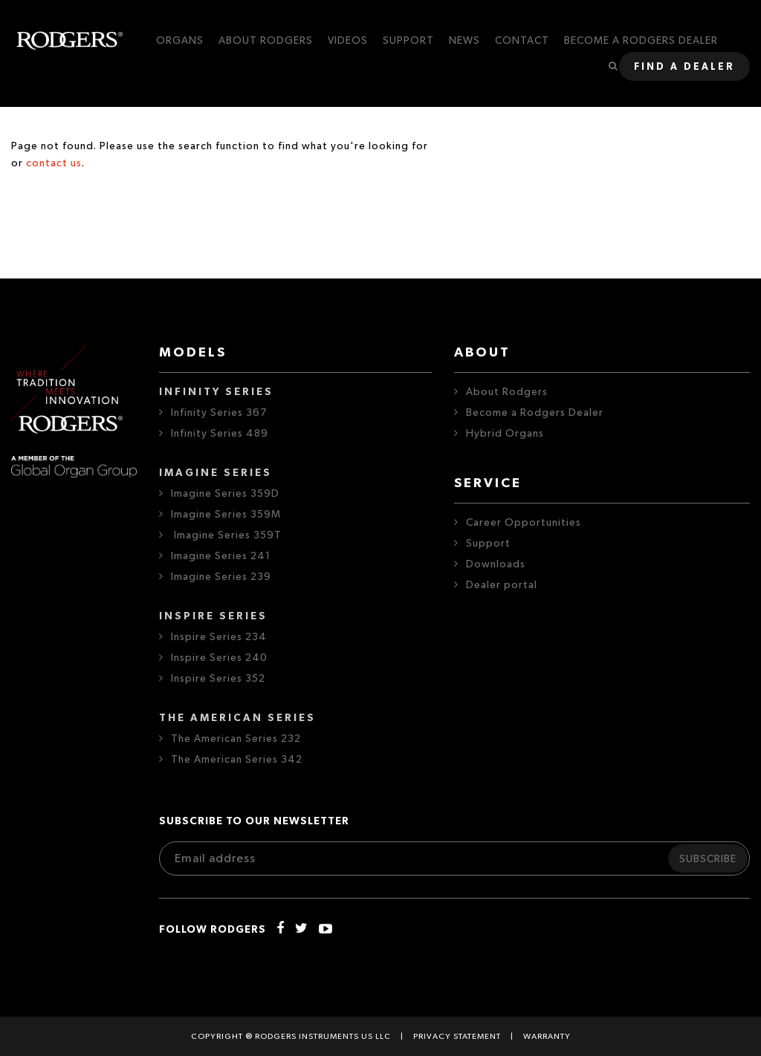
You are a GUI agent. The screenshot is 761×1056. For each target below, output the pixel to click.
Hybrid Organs (505, 433)
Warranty (547, 1036)
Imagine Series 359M (226, 514)
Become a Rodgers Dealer (534, 413)
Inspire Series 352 (218, 679)
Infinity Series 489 (219, 433)
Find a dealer (684, 67)
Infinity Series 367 (219, 413)
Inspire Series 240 (219, 658)
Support (488, 543)
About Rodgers (507, 392)
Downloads (495, 564)
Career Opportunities (523, 523)
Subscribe (707, 859)
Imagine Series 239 (221, 577)
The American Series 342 (236, 759)
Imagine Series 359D (225, 494)
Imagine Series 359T (226, 535)
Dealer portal (501, 585)
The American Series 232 (236, 739)
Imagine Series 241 (221, 556)
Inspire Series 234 (219, 637)
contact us (54, 163)
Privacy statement (457, 1036)
